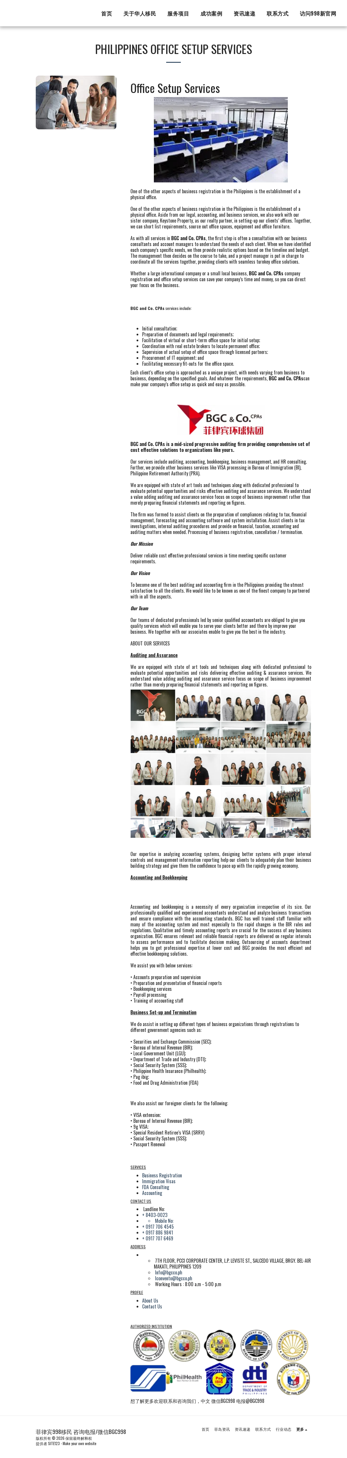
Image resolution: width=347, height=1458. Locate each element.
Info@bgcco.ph (168, 1272)
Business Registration (162, 1175)
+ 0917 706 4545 (158, 1226)
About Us (150, 1300)
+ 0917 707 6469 (157, 1238)
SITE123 (54, 1443)
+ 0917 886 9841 (157, 1232)
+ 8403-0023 (154, 1214)
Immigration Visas (159, 1181)
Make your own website (79, 1443)
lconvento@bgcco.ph (173, 1278)
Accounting (152, 1192)
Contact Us (152, 1306)
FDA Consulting (155, 1187)
